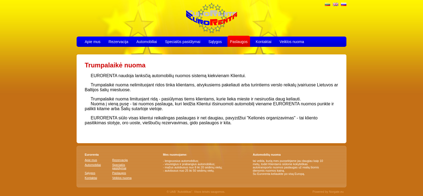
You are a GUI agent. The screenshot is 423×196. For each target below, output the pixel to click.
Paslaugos (238, 41)
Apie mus (92, 41)
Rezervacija (118, 41)
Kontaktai (263, 41)
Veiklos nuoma (291, 41)
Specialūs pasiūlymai (182, 41)
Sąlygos (215, 41)
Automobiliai (147, 41)
